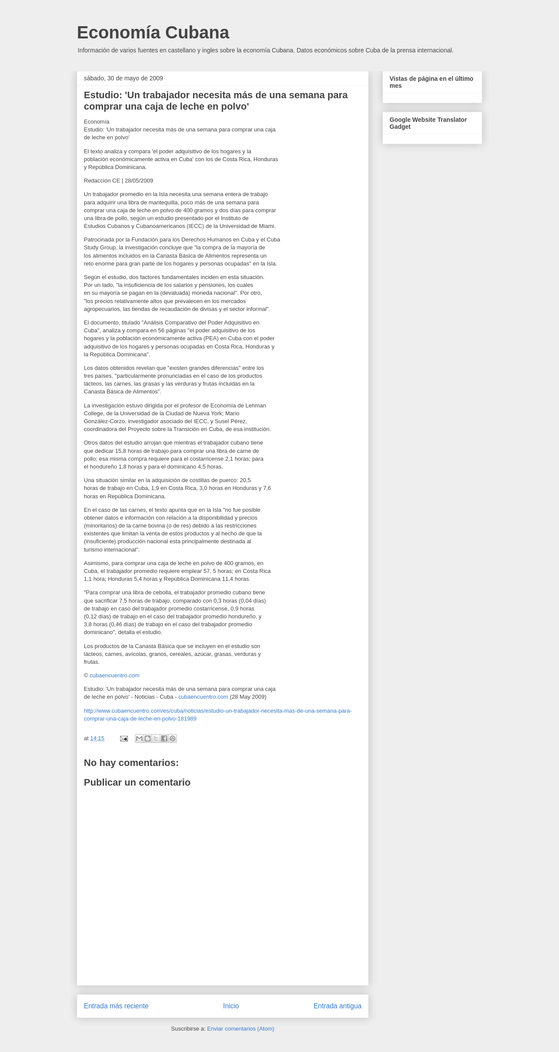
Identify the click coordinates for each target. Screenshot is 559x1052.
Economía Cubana (153, 32)
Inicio (231, 1006)
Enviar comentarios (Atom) (240, 1028)
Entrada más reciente (116, 1006)
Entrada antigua (338, 1006)
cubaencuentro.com (114, 675)
